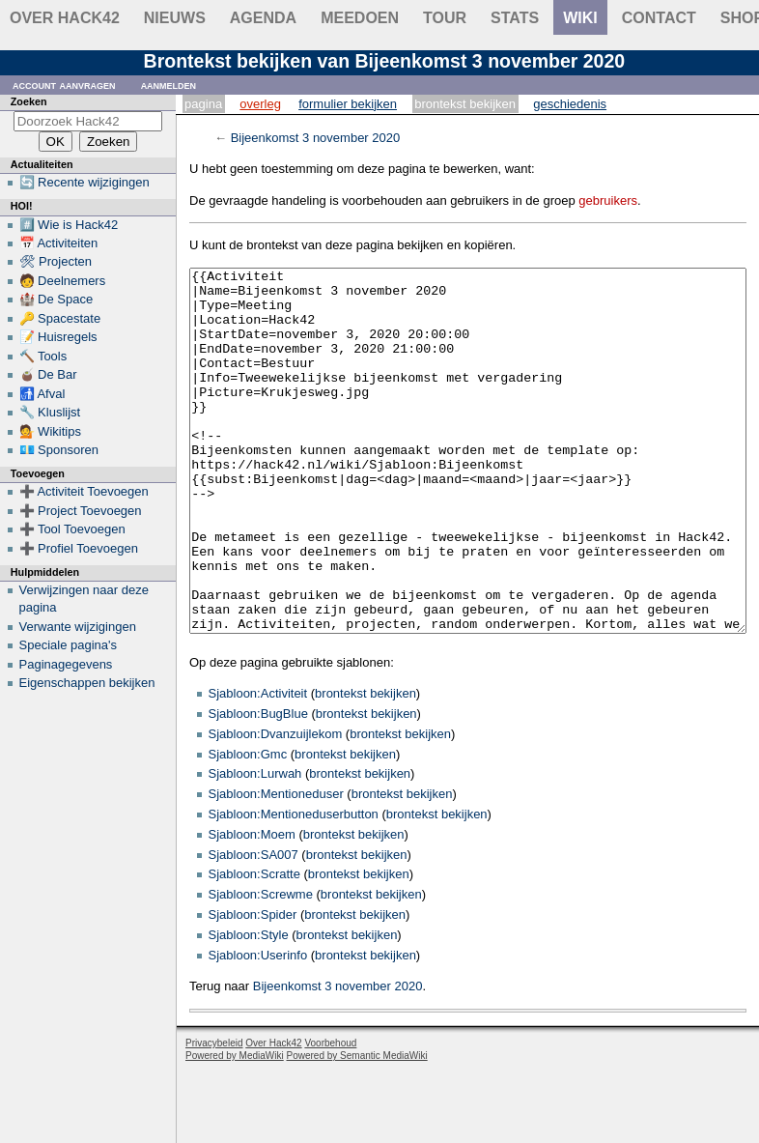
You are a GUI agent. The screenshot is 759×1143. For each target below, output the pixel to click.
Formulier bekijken (347, 104)
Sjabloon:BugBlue (258, 786)
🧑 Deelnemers (62, 280)
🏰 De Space (56, 299)
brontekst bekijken (365, 765)
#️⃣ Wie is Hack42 (69, 224)
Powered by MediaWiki (234, 1128)
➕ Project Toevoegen (80, 510)
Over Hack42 (65, 18)
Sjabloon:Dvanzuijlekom (276, 806)
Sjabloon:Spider (253, 987)
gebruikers (607, 200)
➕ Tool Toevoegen (72, 529)
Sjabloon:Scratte (254, 946)
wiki (580, 18)
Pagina (203, 104)
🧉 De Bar (48, 374)
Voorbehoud (330, 1115)
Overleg (260, 104)
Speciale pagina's (68, 645)
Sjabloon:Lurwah (255, 846)
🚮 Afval (42, 393)
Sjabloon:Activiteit (258, 765)
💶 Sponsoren (59, 450)
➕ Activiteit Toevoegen (84, 491)
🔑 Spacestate (60, 318)
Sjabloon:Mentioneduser (276, 866)
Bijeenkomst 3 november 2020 (316, 137)
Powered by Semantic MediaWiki (357, 1128)
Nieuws (175, 18)
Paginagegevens (66, 664)
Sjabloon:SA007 (253, 927)
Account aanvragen (64, 84)
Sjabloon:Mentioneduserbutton (294, 886)
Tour (444, 18)
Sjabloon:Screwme (261, 966)
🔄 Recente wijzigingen (84, 182)
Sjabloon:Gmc (248, 826)
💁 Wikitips (50, 431)
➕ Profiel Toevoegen (78, 548)
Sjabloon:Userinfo (258, 1027)
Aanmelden (169, 84)
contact (659, 18)
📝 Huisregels (58, 336)
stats (515, 18)
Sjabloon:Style (249, 1007)
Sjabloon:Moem (252, 907)
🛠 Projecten (56, 261)
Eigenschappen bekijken (87, 682)
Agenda (263, 18)
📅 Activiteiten (58, 243)
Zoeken (29, 101)
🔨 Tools (43, 356)
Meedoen (360, 18)
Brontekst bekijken (465, 104)
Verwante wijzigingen (77, 626)
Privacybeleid (213, 1115)
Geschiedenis (569, 104)
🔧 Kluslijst (50, 412)
